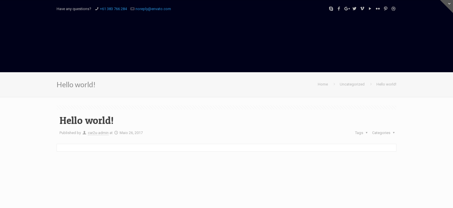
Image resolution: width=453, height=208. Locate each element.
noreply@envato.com (153, 9)
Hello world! (386, 84)
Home (323, 84)
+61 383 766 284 (113, 9)
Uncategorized (352, 84)
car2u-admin (98, 133)
